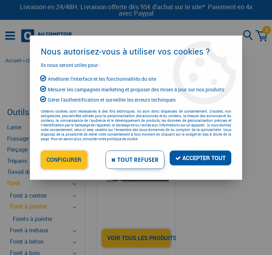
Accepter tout (200, 158)
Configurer (63, 160)
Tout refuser (135, 160)
